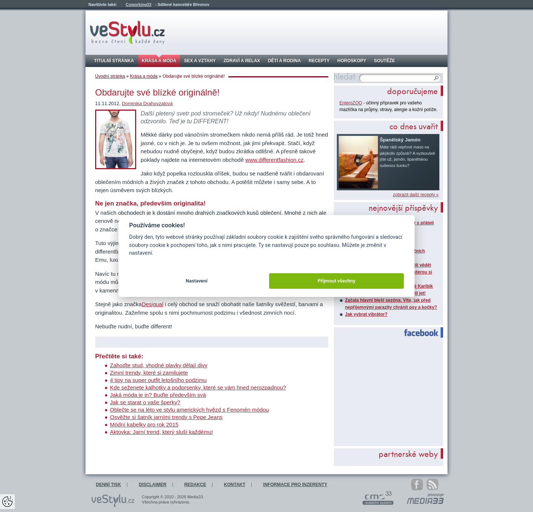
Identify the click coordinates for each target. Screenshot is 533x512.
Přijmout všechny (336, 281)
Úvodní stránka (110, 76)
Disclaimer (153, 484)
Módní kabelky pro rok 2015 (144, 424)
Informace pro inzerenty (295, 484)
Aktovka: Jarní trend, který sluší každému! (161, 432)
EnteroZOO (350, 103)
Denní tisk (108, 484)
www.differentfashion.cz (274, 160)
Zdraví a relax (242, 60)
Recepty (319, 60)
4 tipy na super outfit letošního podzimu (158, 380)
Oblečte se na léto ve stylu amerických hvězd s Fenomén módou (189, 409)
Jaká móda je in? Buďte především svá (158, 395)
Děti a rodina (284, 60)
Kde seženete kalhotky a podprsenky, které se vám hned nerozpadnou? (198, 387)
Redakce (195, 484)
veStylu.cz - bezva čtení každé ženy (127, 32)
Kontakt (234, 484)
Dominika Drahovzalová (147, 103)
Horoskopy (352, 60)
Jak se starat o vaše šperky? (145, 402)
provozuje (436, 495)
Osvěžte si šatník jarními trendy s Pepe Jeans (166, 417)
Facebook (418, 332)
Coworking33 (138, 4)
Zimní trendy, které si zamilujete (149, 372)
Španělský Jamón (400, 140)
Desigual (152, 304)
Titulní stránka (114, 60)
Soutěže (384, 60)
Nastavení (197, 281)
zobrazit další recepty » (416, 195)
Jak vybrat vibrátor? (366, 314)
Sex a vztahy (200, 60)
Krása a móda (159, 60)
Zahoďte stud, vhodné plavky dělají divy (159, 365)
